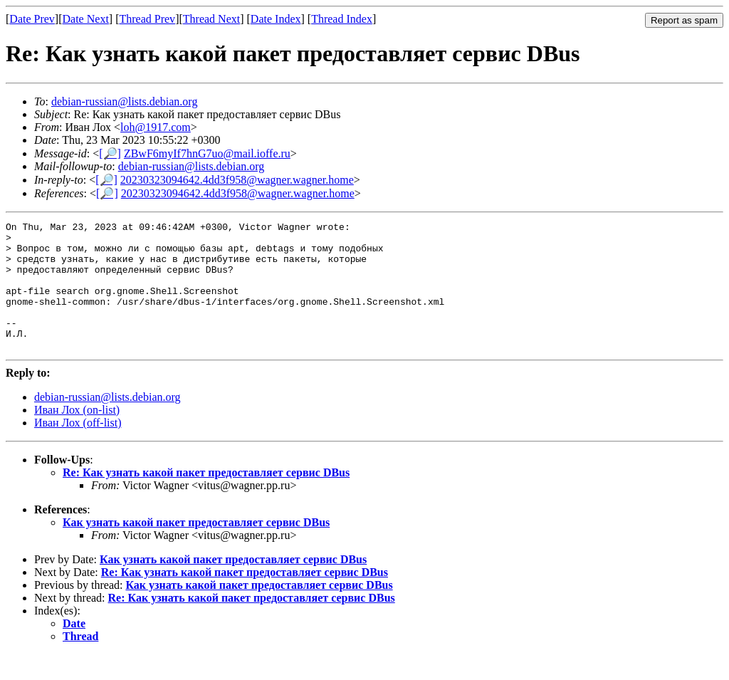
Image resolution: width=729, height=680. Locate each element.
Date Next (86, 19)
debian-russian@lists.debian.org (124, 101)
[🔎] (110, 153)
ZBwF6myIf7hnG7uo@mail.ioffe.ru (207, 153)
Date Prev (32, 19)
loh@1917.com (155, 127)
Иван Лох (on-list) (77, 435)
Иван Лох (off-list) (78, 448)
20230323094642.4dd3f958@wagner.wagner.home (237, 180)
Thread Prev (147, 19)
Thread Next (211, 19)
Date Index (276, 19)
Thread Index (341, 19)
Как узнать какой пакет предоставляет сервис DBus (196, 548)
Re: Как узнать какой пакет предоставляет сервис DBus (206, 498)
